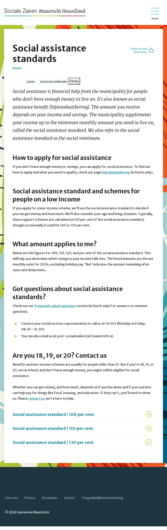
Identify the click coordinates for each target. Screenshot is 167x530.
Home (17, 72)
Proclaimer (50, 501)
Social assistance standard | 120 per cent (53, 446)
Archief (69, 501)
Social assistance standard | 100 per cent (53, 418)
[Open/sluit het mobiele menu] (155, 11)
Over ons (11, 501)
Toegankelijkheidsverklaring (102, 501)
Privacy (30, 501)
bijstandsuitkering (116, 176)
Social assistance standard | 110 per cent (53, 432)
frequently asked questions (55, 309)
